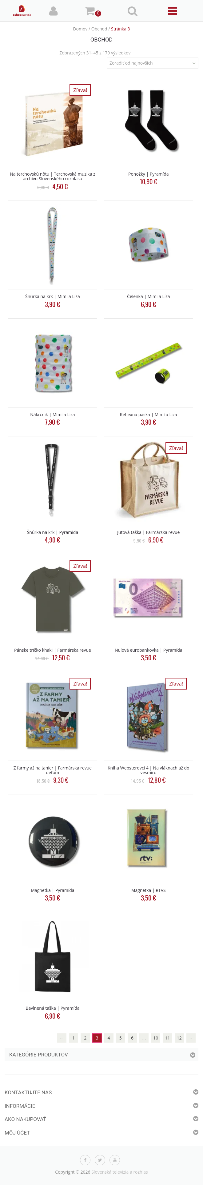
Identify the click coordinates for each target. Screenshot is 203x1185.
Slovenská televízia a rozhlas (119, 1172)
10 (155, 1038)
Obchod (99, 29)
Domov (80, 29)
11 (167, 1038)
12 (179, 1038)
